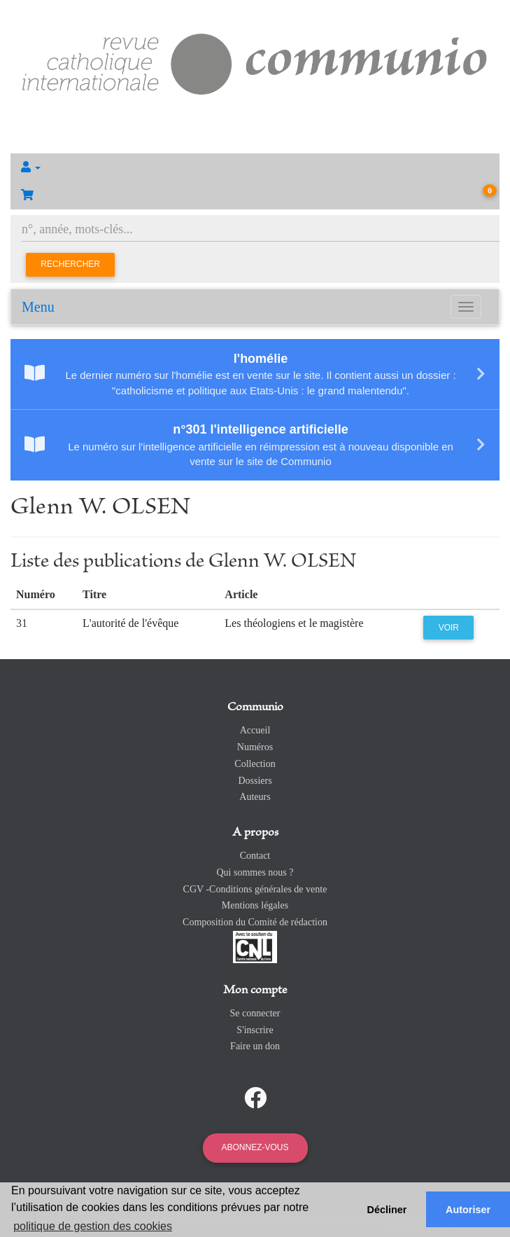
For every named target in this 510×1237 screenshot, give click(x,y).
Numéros (255, 747)
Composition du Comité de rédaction (255, 922)
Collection (254, 764)
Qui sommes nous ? (254, 872)
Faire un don (255, 1046)
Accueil (255, 730)
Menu (38, 307)
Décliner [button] (387, 1209)
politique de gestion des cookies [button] (92, 1226)
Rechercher (70, 264)
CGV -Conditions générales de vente (255, 889)
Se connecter (255, 1013)
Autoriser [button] (468, 1209)
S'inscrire (254, 1030)
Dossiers (254, 780)
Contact (255, 855)
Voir (449, 628)
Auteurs (254, 797)
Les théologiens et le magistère (294, 623)
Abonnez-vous (254, 1147)
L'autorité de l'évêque (130, 623)
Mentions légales (255, 905)
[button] (255, 167)
